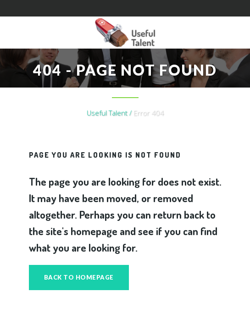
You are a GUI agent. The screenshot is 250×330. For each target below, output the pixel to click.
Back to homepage (79, 277)
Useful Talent (107, 112)
